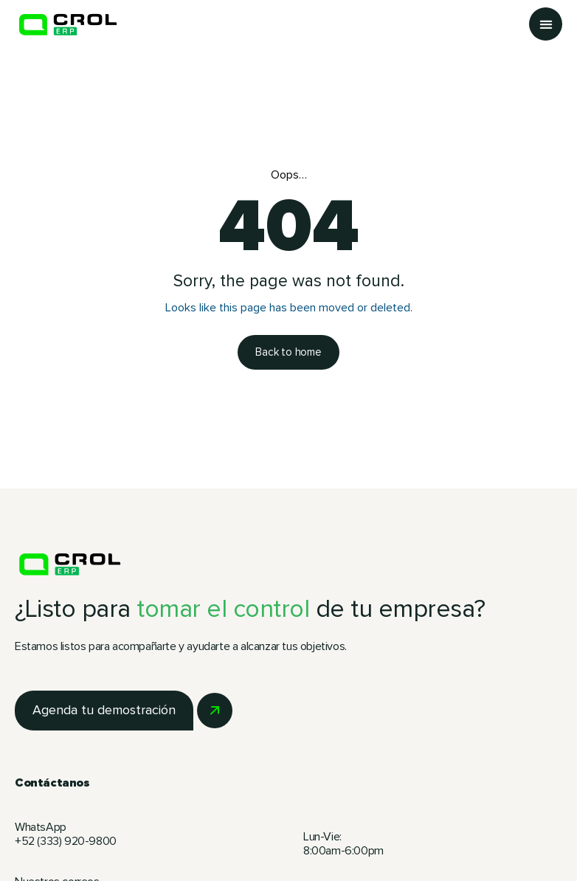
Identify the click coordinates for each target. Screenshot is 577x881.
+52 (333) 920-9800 (67, 841)
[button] (546, 24)
